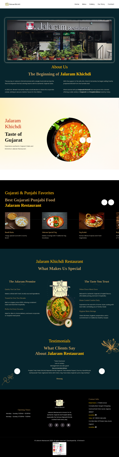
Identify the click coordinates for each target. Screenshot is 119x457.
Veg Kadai (83, 232)
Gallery (92, 4)
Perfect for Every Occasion (14, 309)
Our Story (101, 4)
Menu (84, 4)
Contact (111, 4)
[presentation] (83, 140)
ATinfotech (80, 441)
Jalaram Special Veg (49, 232)
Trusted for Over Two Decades (15, 298)
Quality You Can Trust (12, 289)
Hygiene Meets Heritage (87, 311)
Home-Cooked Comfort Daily (89, 300)
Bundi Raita (9, 232)
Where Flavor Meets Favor (88, 289)
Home (77, 4)
